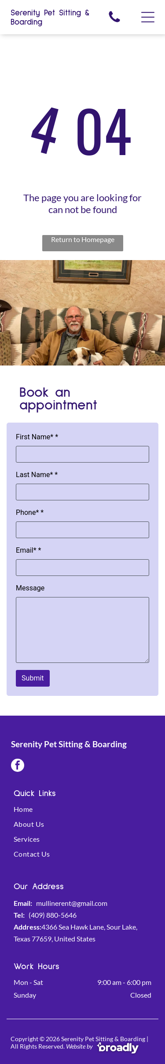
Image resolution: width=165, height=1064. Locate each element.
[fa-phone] (114, 21)
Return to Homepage (82, 239)
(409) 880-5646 (53, 915)
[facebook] (17, 766)
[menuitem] (82, 812)
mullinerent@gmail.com (71, 903)
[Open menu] (147, 17)
